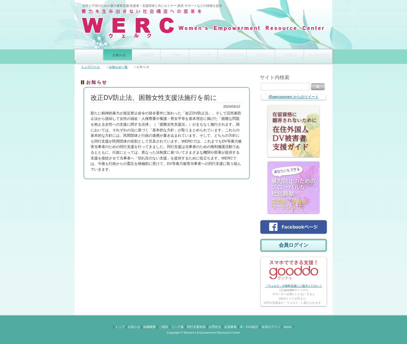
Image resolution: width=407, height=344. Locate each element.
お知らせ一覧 (118, 66)
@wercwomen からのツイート (293, 97)
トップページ (89, 57)
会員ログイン (293, 245)
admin (287, 326)
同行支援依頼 (232, 57)
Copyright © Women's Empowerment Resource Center (203, 332)
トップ (120, 326)
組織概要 (146, 57)
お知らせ (117, 57)
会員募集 (289, 57)
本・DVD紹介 (318, 57)
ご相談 (175, 57)
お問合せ (261, 57)
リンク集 (203, 57)
